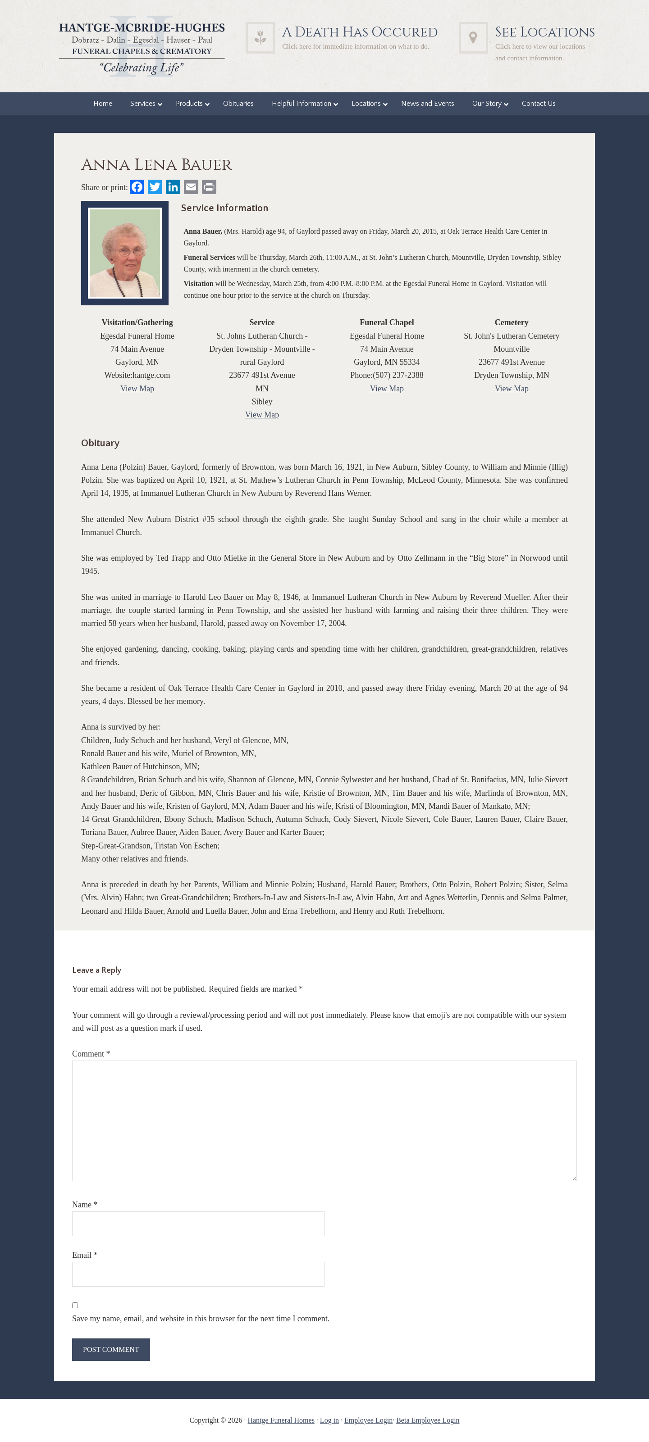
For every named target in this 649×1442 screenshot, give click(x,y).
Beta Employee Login (427, 1420)
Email (85, 1255)
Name (84, 1204)
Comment (91, 1053)
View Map (137, 388)
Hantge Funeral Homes (280, 1420)
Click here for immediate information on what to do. (356, 46)
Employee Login (368, 1420)
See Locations (545, 32)
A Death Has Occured (360, 32)
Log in (329, 1420)
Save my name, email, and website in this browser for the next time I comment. (200, 1318)
